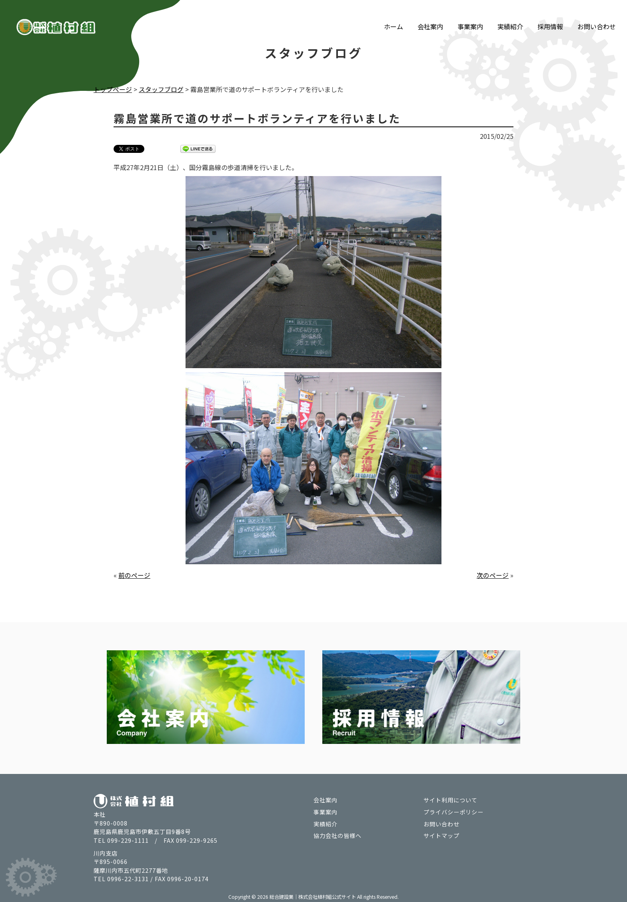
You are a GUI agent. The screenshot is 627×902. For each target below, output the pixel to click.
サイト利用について (450, 799)
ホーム (393, 19)
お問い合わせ (596, 19)
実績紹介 (510, 19)
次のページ (493, 574)
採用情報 (550, 19)
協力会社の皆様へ (337, 835)
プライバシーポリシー (453, 811)
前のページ (134, 574)
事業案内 (470, 19)
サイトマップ (441, 835)
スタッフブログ (161, 89)
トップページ (113, 89)
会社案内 (430, 19)
